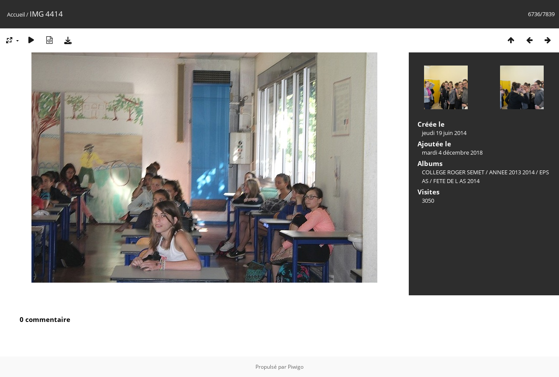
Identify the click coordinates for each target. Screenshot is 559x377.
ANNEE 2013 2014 (512, 172)
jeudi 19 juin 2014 (444, 133)
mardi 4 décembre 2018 (452, 152)
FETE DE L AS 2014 (456, 181)
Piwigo (296, 366)
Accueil (16, 14)
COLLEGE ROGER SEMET (453, 172)
